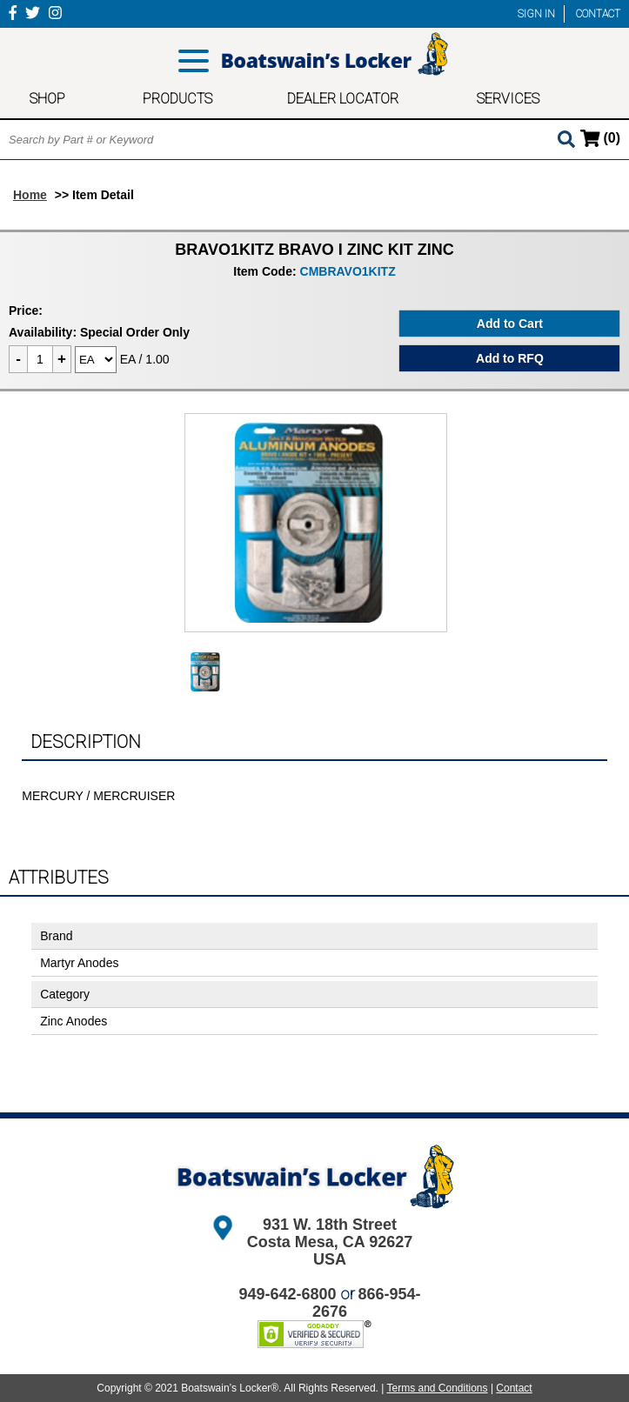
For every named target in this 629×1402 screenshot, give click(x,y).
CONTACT (598, 14)
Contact (514, 1388)
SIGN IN (536, 14)
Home (30, 195)
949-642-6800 (287, 1294)
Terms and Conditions (436, 1388)
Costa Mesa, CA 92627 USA (329, 1250)
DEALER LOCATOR (342, 98)
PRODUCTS (177, 98)
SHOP (47, 98)
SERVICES (508, 98)
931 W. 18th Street (330, 1224)
